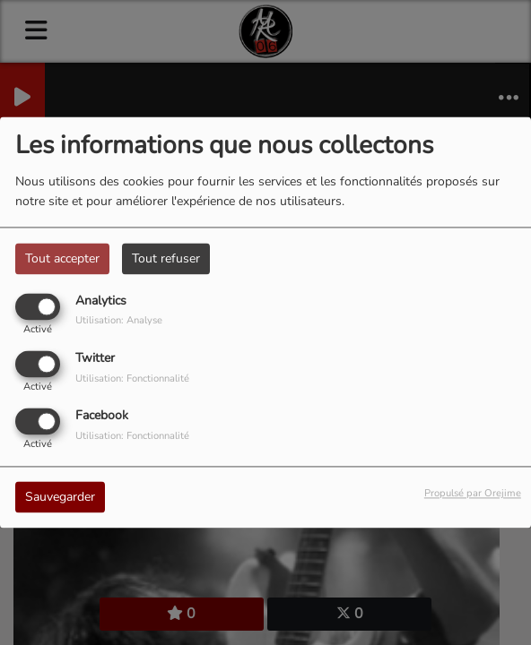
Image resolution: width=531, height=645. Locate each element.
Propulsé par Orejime (472, 494)
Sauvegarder (60, 497)
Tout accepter (62, 258)
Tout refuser (166, 258)
